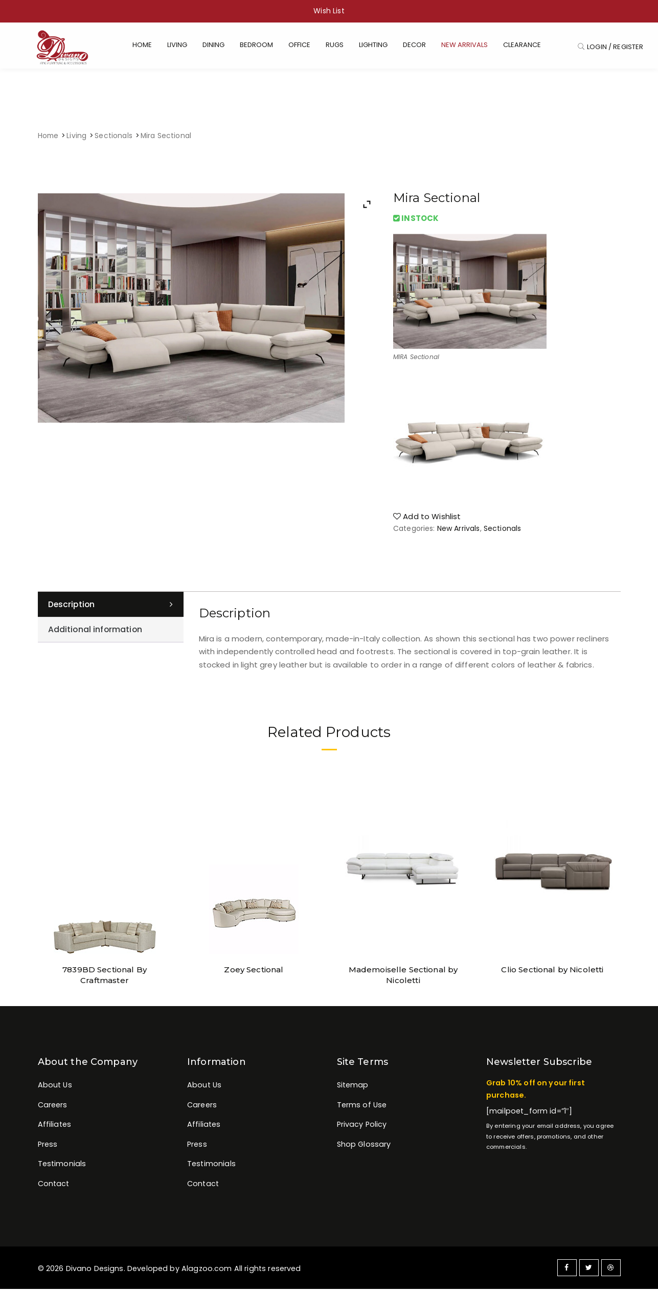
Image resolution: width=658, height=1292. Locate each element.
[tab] (111, 608)
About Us (55, 1088)
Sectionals (113, 139)
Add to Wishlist (427, 519)
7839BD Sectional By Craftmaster (104, 972)
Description (72, 607)
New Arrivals (458, 531)
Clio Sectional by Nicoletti (552, 972)
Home (48, 139)
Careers (52, 1108)
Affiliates (55, 1128)
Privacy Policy (362, 1128)
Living (76, 139)
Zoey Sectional (253, 972)
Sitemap (353, 1088)
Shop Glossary (364, 1148)
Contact (54, 1189)
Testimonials (62, 1168)
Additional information (96, 633)
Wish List (328, 11)
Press (48, 1148)
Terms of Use (362, 1108)
